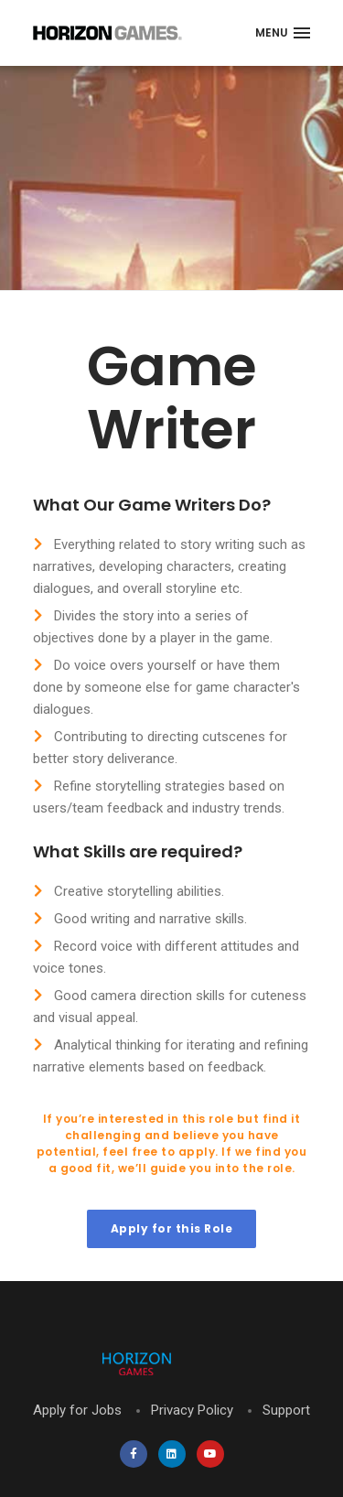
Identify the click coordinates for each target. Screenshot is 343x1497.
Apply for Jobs (77, 1410)
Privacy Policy (192, 1410)
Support (286, 1410)
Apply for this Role (172, 1228)
